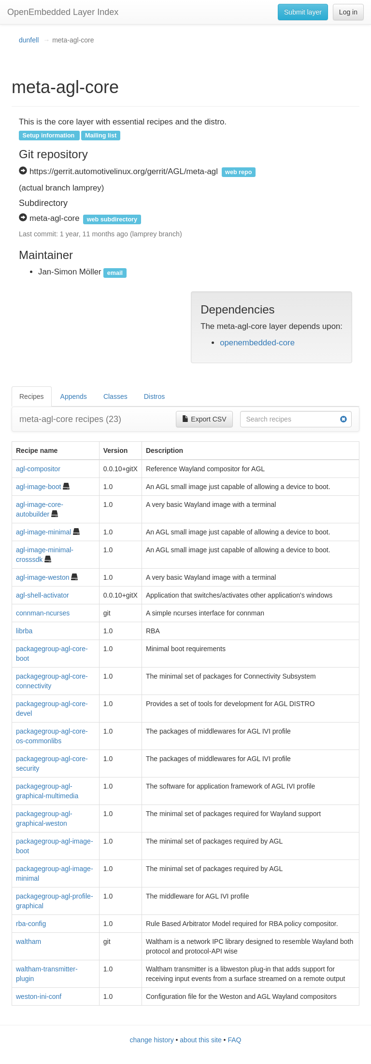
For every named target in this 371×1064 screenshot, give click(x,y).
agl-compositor (38, 469)
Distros (154, 396)
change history (152, 1040)
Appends (73, 396)
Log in (348, 12)
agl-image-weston (43, 577)
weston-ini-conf (38, 996)
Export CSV (204, 419)
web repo (238, 172)
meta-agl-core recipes (70, 419)
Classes (115, 396)
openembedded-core (257, 342)
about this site (200, 1040)
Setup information (49, 135)
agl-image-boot (38, 487)
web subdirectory (112, 219)
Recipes (31, 396)
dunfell (29, 40)
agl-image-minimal (43, 532)
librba (24, 631)
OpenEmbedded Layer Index (62, 12)
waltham (28, 941)
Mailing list (100, 135)
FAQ (234, 1040)
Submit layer (303, 12)
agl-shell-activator (42, 595)
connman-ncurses (43, 613)
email (115, 272)
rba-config (31, 924)
